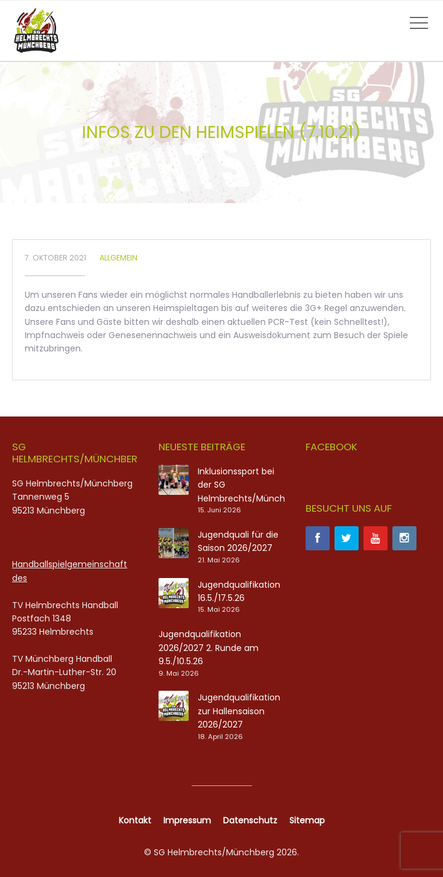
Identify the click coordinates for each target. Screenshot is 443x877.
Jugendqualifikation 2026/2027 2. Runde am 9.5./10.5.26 (209, 647)
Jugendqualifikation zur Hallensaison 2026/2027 (239, 711)
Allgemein (118, 258)
